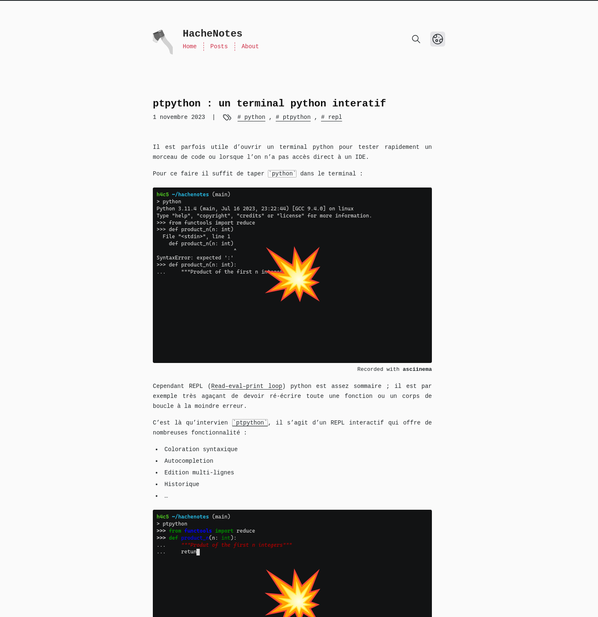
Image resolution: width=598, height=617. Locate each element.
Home (190, 46)
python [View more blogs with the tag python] (253, 117)
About (250, 46)
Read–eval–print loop (246, 386)
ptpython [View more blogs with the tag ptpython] (295, 117)
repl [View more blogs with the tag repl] (333, 117)
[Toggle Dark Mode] (437, 39)
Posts (219, 46)
